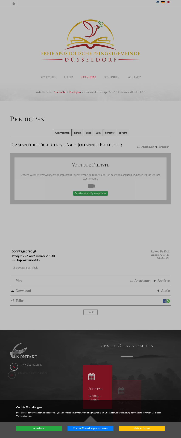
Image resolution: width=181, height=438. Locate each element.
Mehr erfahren (142, 428)
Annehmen (39, 428)
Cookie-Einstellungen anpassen (90, 428)
